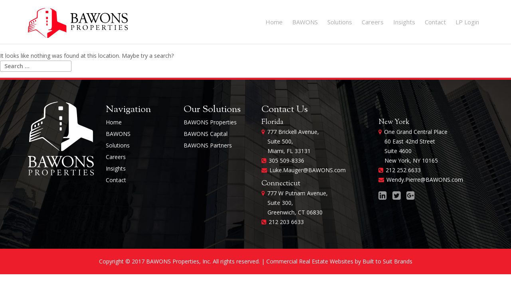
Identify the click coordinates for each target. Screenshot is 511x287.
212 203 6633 (286, 222)
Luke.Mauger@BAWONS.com (307, 170)
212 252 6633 (403, 170)
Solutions (339, 22)
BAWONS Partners (208, 145)
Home (274, 22)
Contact (435, 22)
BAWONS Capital (206, 134)
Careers (373, 22)
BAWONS (305, 22)
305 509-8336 (286, 160)
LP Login (467, 22)
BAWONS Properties (210, 122)
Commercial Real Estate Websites (309, 261)
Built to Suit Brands (387, 261)
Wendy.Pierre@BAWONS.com (424, 179)
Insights (404, 22)
